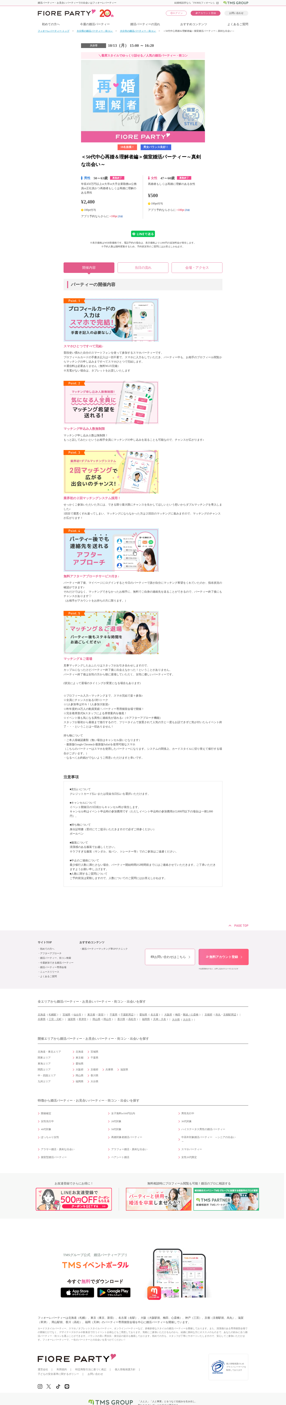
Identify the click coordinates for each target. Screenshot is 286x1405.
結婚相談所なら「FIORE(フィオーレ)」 (196, 2)
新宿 (100, 1014)
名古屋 (154, 1014)
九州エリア (44, 1081)
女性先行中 (47, 1121)
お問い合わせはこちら (168, 957)
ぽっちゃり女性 (50, 1137)
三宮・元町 (55, 1019)
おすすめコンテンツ (193, 24)
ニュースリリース (49, 971)
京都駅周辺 (229, 1014)
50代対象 (116, 1129)
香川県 (121, 1019)
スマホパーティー (191, 1149)
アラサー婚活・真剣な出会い (57, 1149)
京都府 (208, 1014)
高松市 (132, 1019)
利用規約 (62, 1369)
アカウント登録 (205, 13)
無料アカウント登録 (222, 957)
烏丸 (218, 1014)
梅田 (177, 1014)
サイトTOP (45, 942)
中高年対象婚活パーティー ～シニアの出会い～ (208, 1139)
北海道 (41, 1014)
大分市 (187, 1019)
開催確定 (46, 1113)
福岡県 (146, 1019)
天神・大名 (159, 1019)
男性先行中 (187, 1113)
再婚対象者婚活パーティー (126, 1137)
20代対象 (116, 1121)
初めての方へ (51, 24)
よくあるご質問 (237, 24)
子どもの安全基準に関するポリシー (58, 1373)
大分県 (176, 1019)
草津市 (82, 1019)
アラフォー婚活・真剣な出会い (129, 1149)
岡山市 (107, 1019)
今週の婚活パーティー (95, 24)
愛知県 (143, 1014)
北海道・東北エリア (49, 1051)
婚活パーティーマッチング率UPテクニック (105, 948)
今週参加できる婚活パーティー (56, 962)
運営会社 (43, 1369)
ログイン (176, 13)
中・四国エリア (47, 1075)
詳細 (120, 216)
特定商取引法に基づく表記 (90, 1369)
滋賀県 (71, 1019)
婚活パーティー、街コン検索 (55, 958)
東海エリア (44, 1063)
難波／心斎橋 (190, 1014)
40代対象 (46, 1129)
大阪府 (168, 1014)
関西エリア (44, 1069)
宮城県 (66, 1014)
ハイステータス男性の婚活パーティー (203, 1129)
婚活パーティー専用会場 (53, 967)
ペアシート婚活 (120, 1157)
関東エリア (44, 1057)
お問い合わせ (236, 13)
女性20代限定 (189, 1157)
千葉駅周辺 (127, 1014)
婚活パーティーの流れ (145, 24)
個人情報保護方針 (125, 1369)
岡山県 (96, 1019)
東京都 (91, 1014)
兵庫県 (41, 1019)
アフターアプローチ (51, 953)
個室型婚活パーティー (54, 1157)
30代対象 (186, 1121)
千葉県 (113, 1014)
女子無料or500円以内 (123, 1113)
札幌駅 (52, 1014)
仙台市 (77, 1014)
